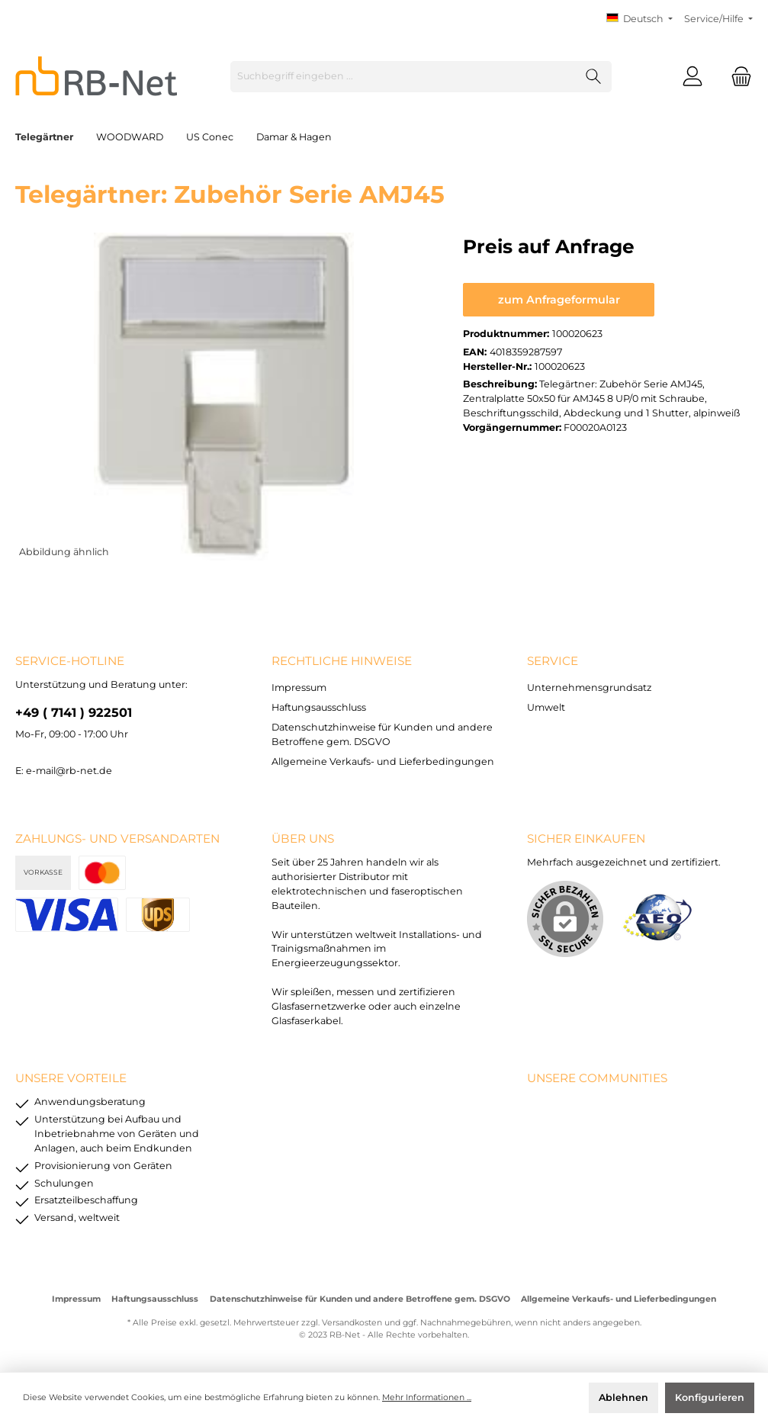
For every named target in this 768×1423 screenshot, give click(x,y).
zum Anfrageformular (559, 300)
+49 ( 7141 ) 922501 (73, 712)
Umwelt (546, 707)
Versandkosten (352, 1323)
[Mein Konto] (692, 76)
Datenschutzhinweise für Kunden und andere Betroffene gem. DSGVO (360, 1299)
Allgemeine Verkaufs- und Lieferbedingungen (383, 761)
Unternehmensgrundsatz (589, 687)
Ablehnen (623, 1397)
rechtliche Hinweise (342, 661)
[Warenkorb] (737, 76)
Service (552, 661)
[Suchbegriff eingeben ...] (403, 76)
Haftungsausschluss (319, 707)
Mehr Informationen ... (426, 1397)
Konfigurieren (709, 1397)
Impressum (299, 687)
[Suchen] (594, 76)
